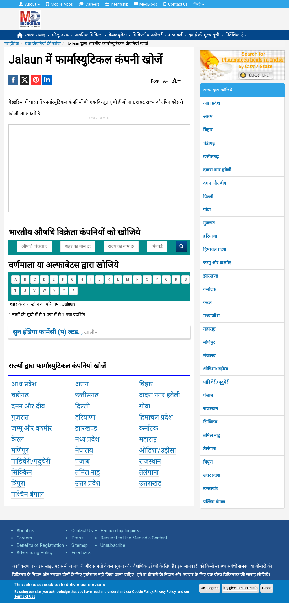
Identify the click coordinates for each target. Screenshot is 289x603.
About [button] (29, 4)
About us (25, 530)
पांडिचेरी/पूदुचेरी (216, 382)
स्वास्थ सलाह (37, 35)
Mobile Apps (59, 4)
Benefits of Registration (40, 545)
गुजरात (209, 223)
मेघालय (209, 355)
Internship (116, 4)
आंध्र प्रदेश (211, 103)
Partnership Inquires (120, 530)
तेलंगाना (209, 448)
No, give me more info (240, 588)
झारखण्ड (210, 276)
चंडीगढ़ (209, 143)
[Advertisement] (94, 167)
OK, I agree (209, 588)
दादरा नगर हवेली (217, 169)
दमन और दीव (214, 183)
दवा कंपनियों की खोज (43, 43)
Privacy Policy (165, 592)
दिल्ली (208, 196)
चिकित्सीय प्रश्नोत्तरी (149, 35)
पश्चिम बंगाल (214, 501)
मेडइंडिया (11, 43)
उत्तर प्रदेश (211, 475)
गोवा (207, 209)
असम (208, 116)
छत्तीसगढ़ (211, 156)
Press (77, 538)
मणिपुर (209, 342)
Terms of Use (24, 596)
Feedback (81, 552)
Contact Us (175, 4)
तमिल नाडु (211, 435)
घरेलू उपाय (62, 35)
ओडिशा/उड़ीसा (215, 369)
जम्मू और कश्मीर (217, 262)
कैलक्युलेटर (119, 35)
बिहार (208, 129)
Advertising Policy (35, 552)
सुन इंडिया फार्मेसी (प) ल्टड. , (55, 332)
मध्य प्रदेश (211, 315)
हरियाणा (210, 236)
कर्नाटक (209, 289)
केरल (207, 302)
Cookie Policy (142, 592)
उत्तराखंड (210, 488)
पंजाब (208, 395)
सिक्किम (210, 422)
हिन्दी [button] (198, 4)
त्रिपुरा (208, 462)
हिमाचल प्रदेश (214, 249)
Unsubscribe (112, 545)
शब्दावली (177, 35)
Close (267, 588)
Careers (89, 4)
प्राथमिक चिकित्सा (90, 35)
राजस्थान (210, 408)
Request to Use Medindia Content (133, 538)
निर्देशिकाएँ (236, 35)
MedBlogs (145, 4)
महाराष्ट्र (209, 329)
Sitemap (79, 545)
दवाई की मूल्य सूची (206, 35)
